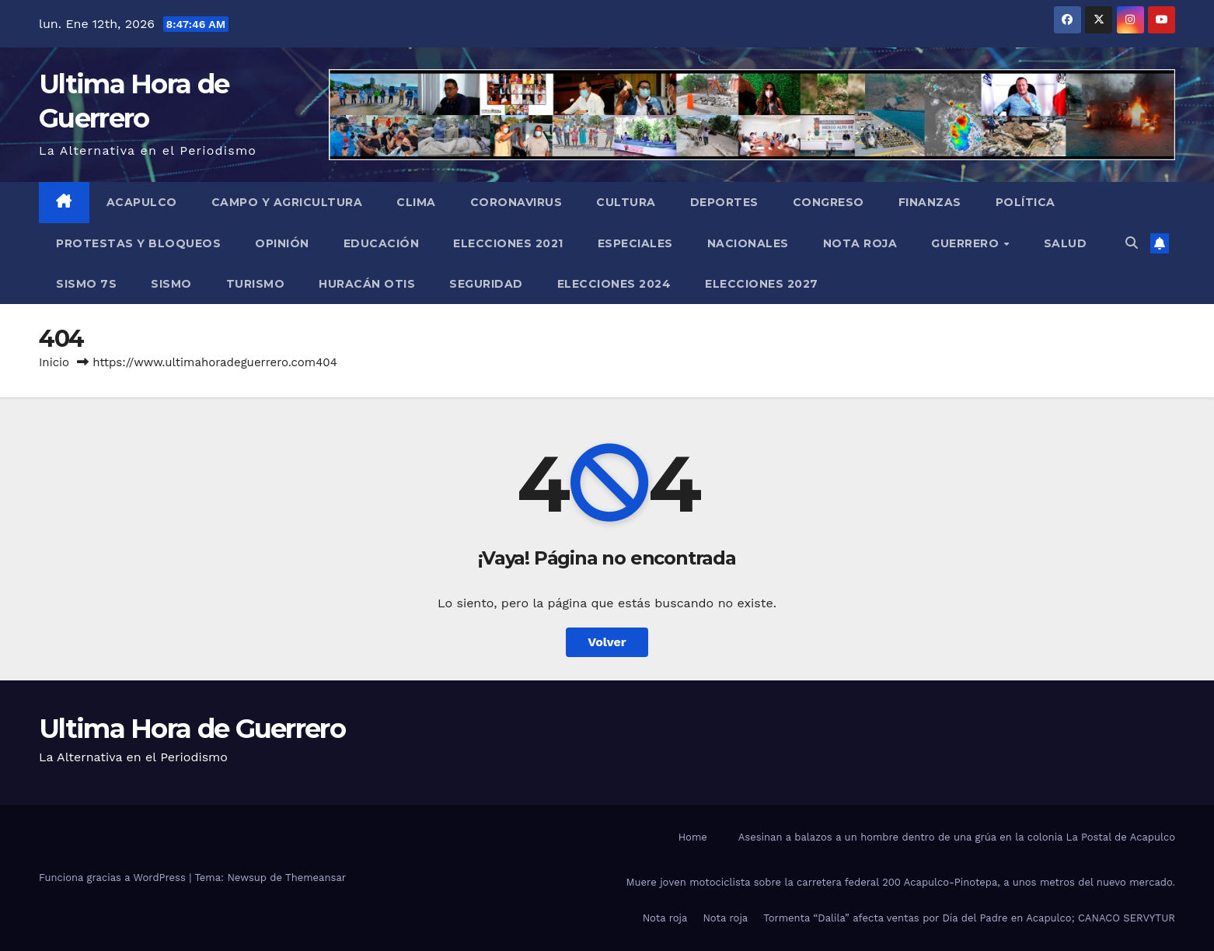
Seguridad (486, 284)
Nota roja (860, 243)
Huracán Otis (367, 284)
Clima (416, 202)
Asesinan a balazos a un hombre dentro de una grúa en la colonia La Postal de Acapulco (956, 837)
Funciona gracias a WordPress (114, 877)
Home (693, 837)
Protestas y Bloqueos (138, 243)
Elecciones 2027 (761, 284)
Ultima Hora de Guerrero (192, 728)
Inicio (54, 362)
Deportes (724, 202)
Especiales (635, 243)
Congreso (828, 202)
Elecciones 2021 (508, 243)
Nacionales (748, 243)
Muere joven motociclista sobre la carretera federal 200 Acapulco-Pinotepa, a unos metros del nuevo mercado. (900, 882)
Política (1025, 202)
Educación (382, 243)
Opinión (282, 243)
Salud (1065, 243)
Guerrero (967, 243)
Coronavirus (516, 202)
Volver (607, 642)
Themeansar (315, 877)
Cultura (626, 202)
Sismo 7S (86, 284)
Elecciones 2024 (614, 284)
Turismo (255, 284)
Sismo (171, 284)
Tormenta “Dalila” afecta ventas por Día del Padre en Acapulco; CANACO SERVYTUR (969, 918)
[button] (1131, 243)
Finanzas (929, 202)
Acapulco (141, 202)
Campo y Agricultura (287, 202)
